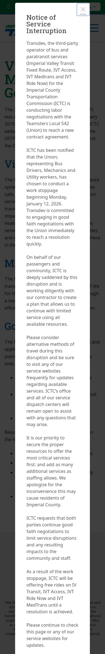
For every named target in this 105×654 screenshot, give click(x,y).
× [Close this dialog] (83, 9)
